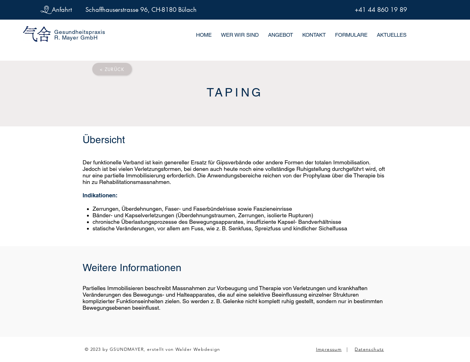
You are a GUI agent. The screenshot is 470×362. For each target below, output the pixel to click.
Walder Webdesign (197, 349)
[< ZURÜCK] (112, 69)
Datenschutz (369, 349)
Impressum (329, 349)
